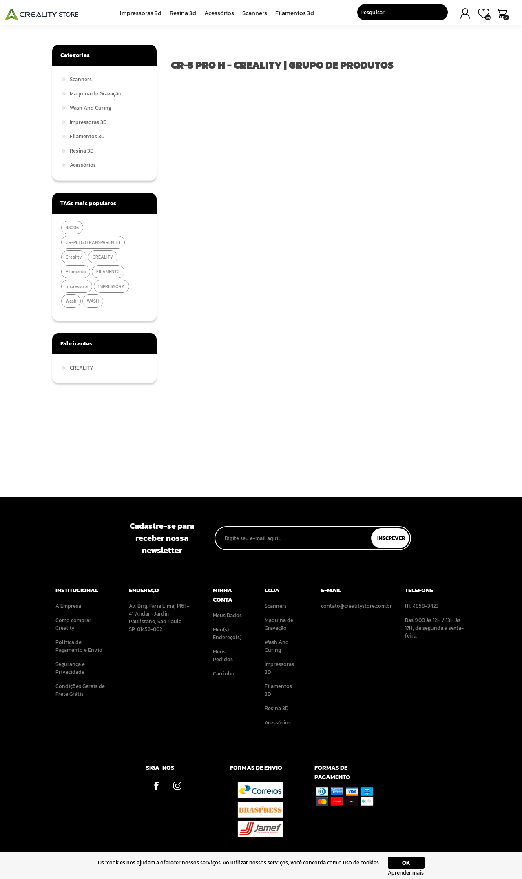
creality (74, 257)
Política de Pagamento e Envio (78, 646)
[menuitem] (80, 606)
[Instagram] (177, 785)
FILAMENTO (108, 271)
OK (406, 863)
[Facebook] (156, 785)
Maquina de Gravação (96, 93)
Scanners (253, 15)
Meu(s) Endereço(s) (227, 633)
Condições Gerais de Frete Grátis (80, 690)
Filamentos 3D (292, 15)
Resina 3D (184, 15)
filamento (76, 271)
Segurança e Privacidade (70, 668)
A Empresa (68, 606)
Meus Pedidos (223, 655)
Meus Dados (227, 615)
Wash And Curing (90, 108)
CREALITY (103, 257)
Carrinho (496, 15)
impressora (77, 286)
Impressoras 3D (143, 15)
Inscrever (391, 538)
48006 (72, 227)
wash (71, 301)
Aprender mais (406, 873)
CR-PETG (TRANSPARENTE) (93, 242)
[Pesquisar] (388, 14)
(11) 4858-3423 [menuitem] (422, 606)
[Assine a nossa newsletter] (294, 538)
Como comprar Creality (73, 624)
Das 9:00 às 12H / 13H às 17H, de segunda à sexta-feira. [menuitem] (434, 628)
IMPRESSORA (111, 286)
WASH (93, 301)
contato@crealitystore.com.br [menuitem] (352, 606)
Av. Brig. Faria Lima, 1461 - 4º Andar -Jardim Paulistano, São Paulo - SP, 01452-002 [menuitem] (159, 617)
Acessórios (219, 15)
